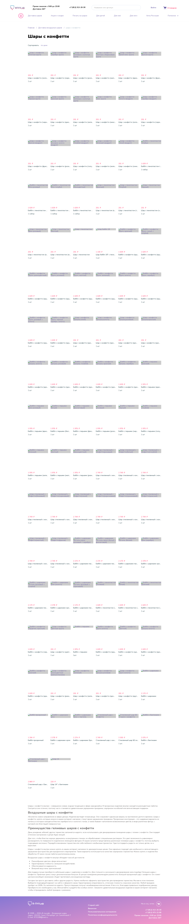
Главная (31, 28)
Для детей (100, 16)
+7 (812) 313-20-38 (77, 7)
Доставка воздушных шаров (50, 28)
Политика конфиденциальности (102, 915)
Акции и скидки (57, 16)
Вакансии (92, 908)
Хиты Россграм (152, 16)
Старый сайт (93, 905)
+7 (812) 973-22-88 (153, 913)
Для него (133, 16)
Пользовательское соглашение (102, 912)
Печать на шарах (80, 16)
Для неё (117, 16)
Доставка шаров (35, 16)
